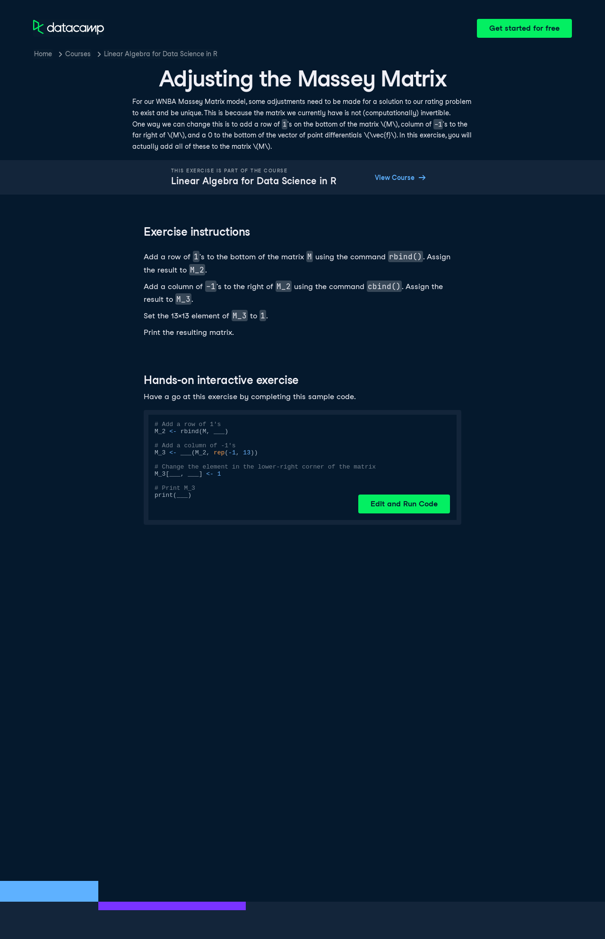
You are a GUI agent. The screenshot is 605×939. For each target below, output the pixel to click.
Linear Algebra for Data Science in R (160, 54)
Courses (78, 54)
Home (43, 54)
